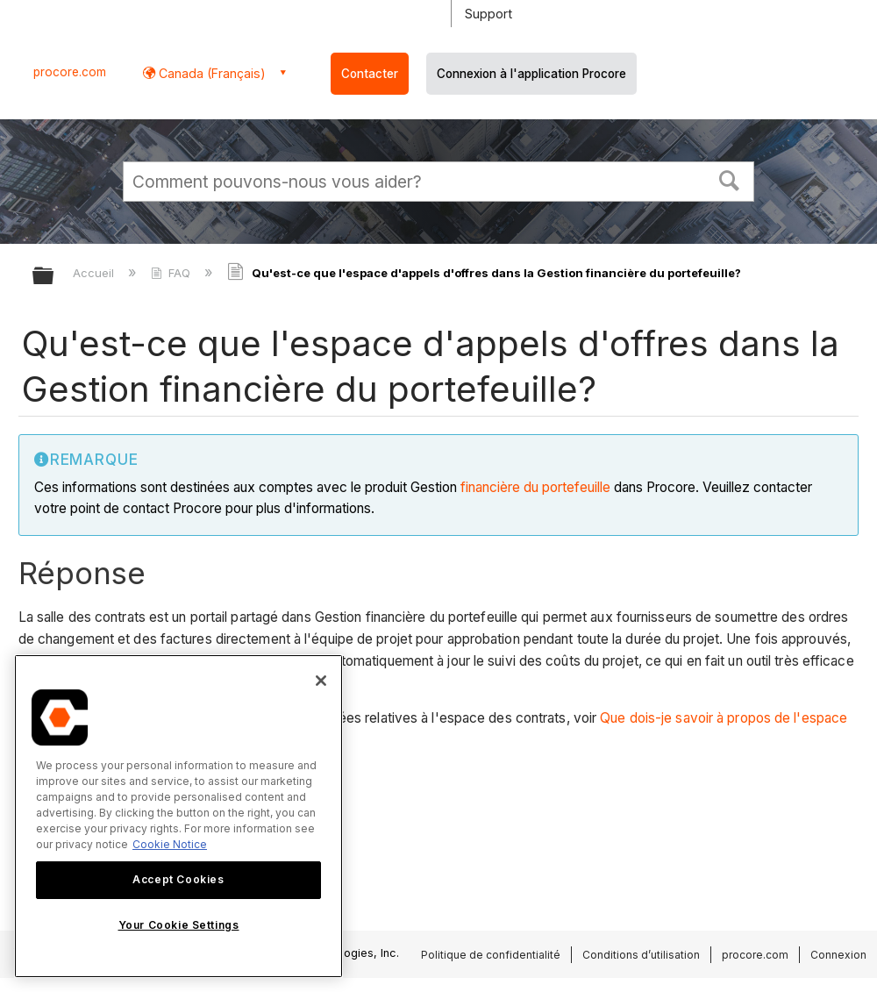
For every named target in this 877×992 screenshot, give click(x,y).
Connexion (838, 954)
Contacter (369, 74)
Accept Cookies (178, 879)
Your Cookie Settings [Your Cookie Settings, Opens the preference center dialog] (178, 924)
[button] (729, 178)
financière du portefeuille (535, 487)
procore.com (69, 72)
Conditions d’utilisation (641, 954)
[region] (178, 816)
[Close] (321, 680)
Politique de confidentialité (490, 954)
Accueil (95, 273)
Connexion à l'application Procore (531, 74)
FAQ (172, 273)
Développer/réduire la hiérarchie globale (54, 276)
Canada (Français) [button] (210, 73)
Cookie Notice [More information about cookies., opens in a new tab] (169, 844)
